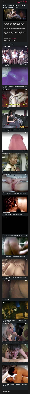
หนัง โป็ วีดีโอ (13, 38)
